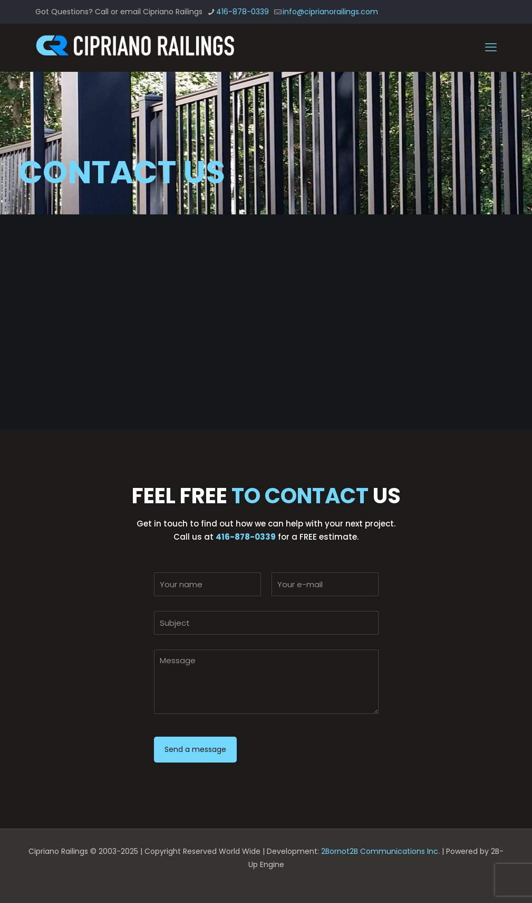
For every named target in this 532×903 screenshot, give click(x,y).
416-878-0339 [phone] (242, 11)
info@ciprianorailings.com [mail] (330, 11)
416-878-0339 (246, 536)
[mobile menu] (491, 48)
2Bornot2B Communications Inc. (380, 851)
